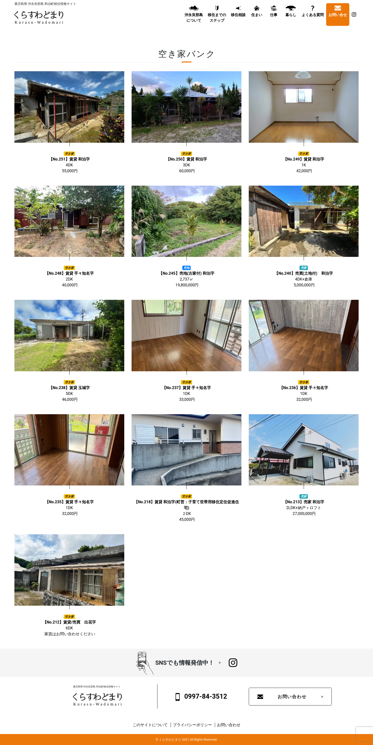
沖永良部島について (194, 22)
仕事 (273, 19)
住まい (256, 19)
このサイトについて (150, 725)
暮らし (290, 19)
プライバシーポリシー (192, 725)
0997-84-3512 (201, 697)
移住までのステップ (217, 22)
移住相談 (238, 19)
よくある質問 (313, 19)
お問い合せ (338, 19)
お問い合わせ (292, 696)
